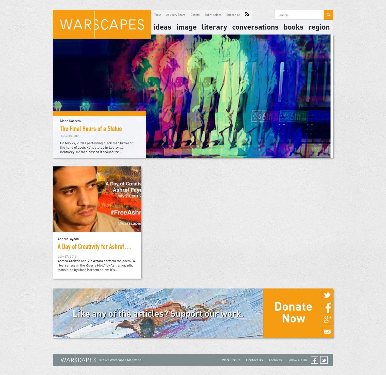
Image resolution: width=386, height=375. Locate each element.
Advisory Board (176, 15)
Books (294, 26)
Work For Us (231, 360)
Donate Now (293, 312)
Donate (195, 15)
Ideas (162, 26)
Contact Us (254, 360)
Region (319, 26)
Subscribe (233, 15)
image (186, 26)
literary (214, 26)
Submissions (213, 15)
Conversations (255, 26)
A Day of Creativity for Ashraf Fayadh (100, 247)
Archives (275, 360)
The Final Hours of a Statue (91, 129)
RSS (247, 15)
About (157, 15)
